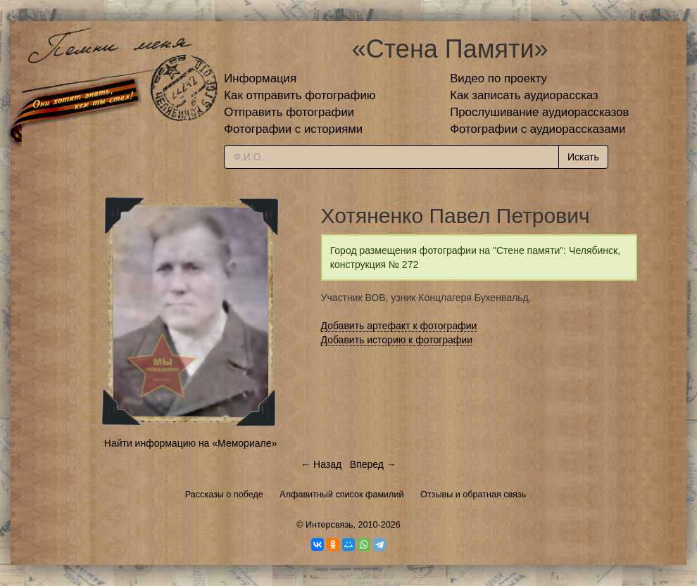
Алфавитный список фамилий (341, 494)
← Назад (321, 464)
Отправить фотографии (289, 112)
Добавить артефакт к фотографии (399, 325)
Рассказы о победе (224, 494)
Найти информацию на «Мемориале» (190, 443)
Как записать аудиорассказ (524, 95)
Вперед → (373, 464)
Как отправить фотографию (299, 95)
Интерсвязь (329, 525)
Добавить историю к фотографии (397, 339)
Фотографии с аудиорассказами (537, 129)
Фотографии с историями (293, 129)
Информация (260, 78)
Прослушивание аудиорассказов (539, 112)
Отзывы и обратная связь (473, 494)
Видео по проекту (498, 78)
